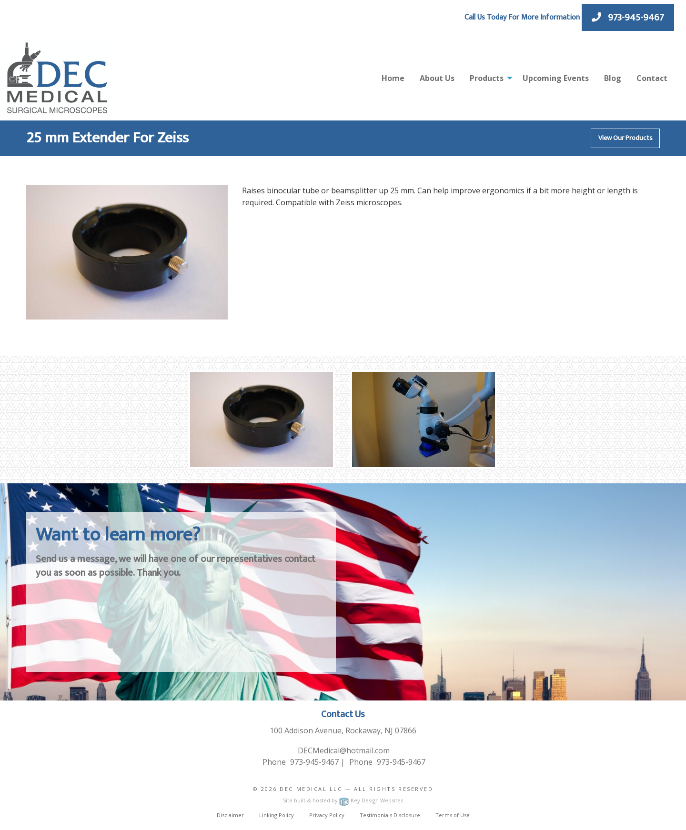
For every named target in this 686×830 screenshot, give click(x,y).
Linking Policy (276, 815)
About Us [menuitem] (437, 78)
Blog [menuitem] (612, 78)
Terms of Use (452, 815)
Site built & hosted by (343, 800)
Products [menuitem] (487, 78)
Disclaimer (230, 815)
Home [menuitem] (393, 78)
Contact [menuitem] (651, 78)
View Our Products (625, 138)
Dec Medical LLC (311, 788)
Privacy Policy (326, 815)
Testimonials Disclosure (390, 815)
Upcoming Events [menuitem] (556, 78)
